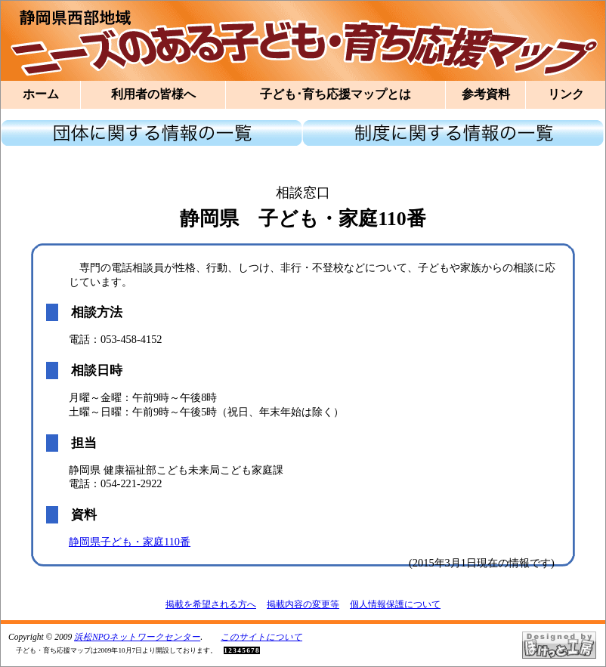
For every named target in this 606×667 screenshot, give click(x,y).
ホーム (41, 94)
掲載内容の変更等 (303, 604)
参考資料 (486, 94)
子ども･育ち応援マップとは (335, 94)
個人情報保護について (395, 604)
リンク (566, 94)
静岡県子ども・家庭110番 (129, 542)
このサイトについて (261, 636)
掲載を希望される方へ (210, 604)
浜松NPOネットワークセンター (137, 636)
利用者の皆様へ (153, 94)
